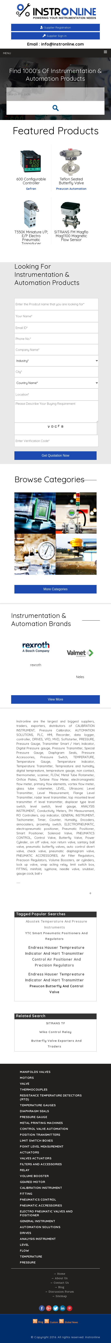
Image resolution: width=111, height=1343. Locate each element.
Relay (24, 1170)
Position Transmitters (40, 1135)
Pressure (28, 1262)
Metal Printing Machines (41, 1123)
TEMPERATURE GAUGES (38, 1105)
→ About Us (59, 1278)
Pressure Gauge (33, 1117)
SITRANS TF (55, 1023)
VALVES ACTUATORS (35, 1158)
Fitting (26, 1194)
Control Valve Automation (44, 1129)
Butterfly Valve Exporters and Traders (56, 1043)
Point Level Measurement (42, 1146)
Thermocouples (33, 1089)
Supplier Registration (57, 27)
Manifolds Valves (35, 1072)
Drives (25, 1233)
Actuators (29, 1152)
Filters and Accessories (41, 1164)
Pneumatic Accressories (41, 1205)
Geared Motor (32, 1182)
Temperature (31, 1256)
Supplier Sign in (57, 35)
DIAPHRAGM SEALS (34, 1111)
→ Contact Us (59, 1283)
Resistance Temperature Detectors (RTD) (51, 1097)
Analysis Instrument (38, 1239)
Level (24, 1245)
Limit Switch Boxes (36, 1140)
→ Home (59, 1274)
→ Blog (59, 1287)
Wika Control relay (55, 1032)
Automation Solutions (40, 1227)
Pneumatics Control (38, 1199)
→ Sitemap (59, 1296)
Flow (24, 1250)
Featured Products (56, 130)
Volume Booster (34, 1176)
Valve (24, 1084)
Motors (27, 1078)
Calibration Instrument (41, 1188)
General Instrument (37, 1221)
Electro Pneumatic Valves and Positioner (46, 1213)
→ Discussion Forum (59, 1292)
